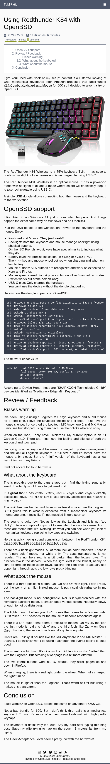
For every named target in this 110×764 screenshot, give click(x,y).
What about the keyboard (39, 60)
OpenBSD (44, 758)
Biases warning (32, 57)
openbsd (34, 39)
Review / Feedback (28, 53)
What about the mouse (37, 64)
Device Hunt (31, 387)
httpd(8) (56, 758)
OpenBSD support (27, 50)
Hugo (82, 758)
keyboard (11, 39)
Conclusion (22, 67)
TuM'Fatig (10, 4)
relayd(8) (68, 758)
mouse (22, 39)
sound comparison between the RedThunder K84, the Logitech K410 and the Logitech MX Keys (55, 541)
